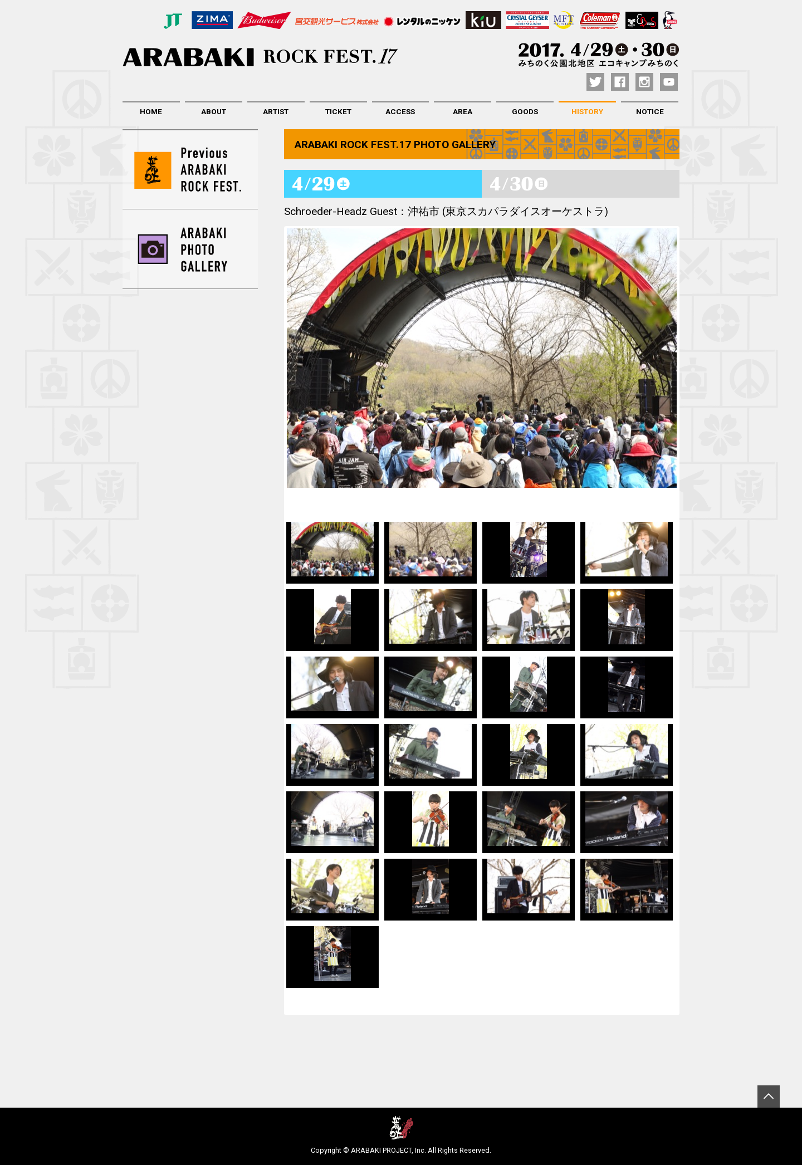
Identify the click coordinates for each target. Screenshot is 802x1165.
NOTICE (650, 111)
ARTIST (275, 111)
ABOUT (213, 111)
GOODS (525, 111)
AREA (462, 111)
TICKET (338, 111)
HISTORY (587, 111)
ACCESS (400, 111)
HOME (151, 111)
